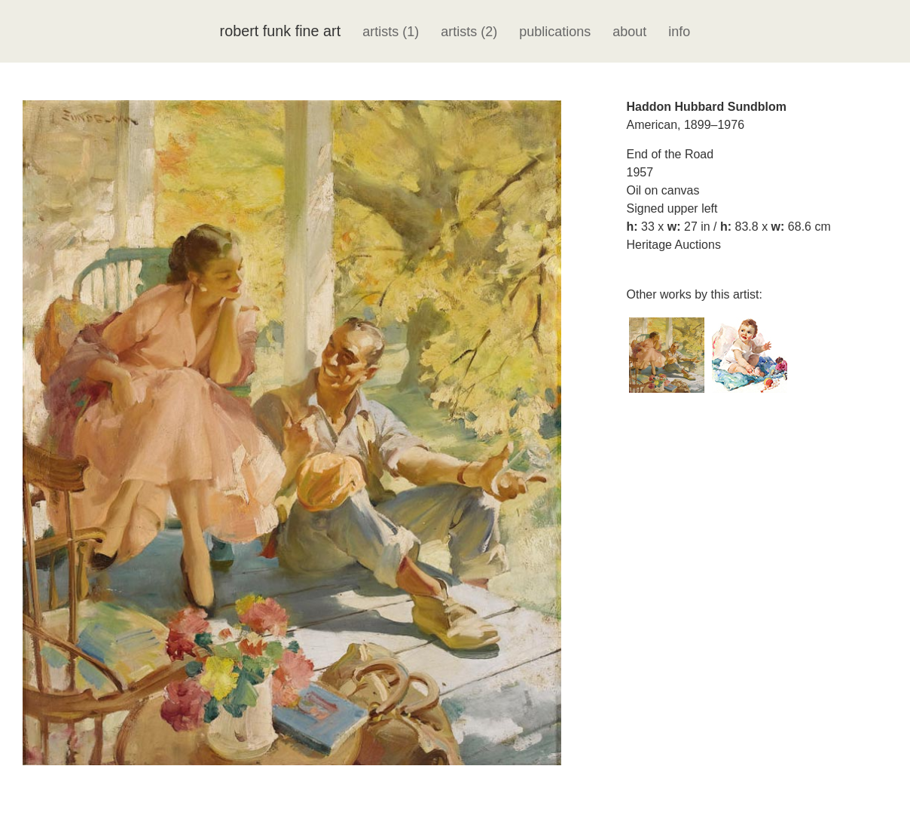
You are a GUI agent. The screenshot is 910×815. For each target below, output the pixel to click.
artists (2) (469, 31)
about (629, 31)
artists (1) (390, 31)
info (679, 31)
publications (555, 31)
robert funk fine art (280, 31)
